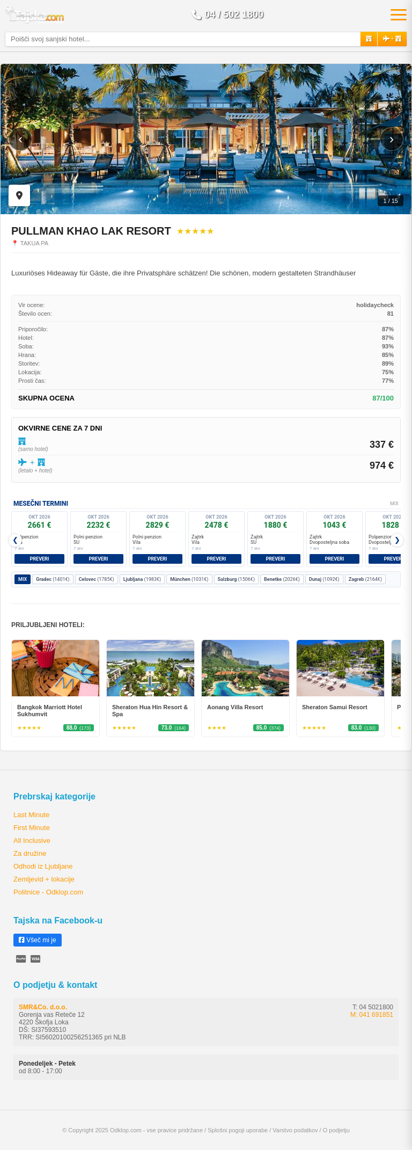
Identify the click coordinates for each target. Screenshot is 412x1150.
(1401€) (52, 579)
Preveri (39, 559)
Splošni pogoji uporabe (238, 1130)
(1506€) (236, 579)
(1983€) (142, 579)
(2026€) (282, 579)
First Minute (31, 828)
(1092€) (324, 579)
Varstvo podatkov (295, 1130)
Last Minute (31, 815)
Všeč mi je (37, 940)
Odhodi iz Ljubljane (43, 866)
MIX (22, 579)
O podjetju (336, 1130)
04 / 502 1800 (227, 14)
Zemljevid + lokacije (44, 879)
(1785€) (96, 579)
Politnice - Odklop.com (48, 892)
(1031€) (189, 579)
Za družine (29, 853)
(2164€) (365, 579)
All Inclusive (31, 840)
